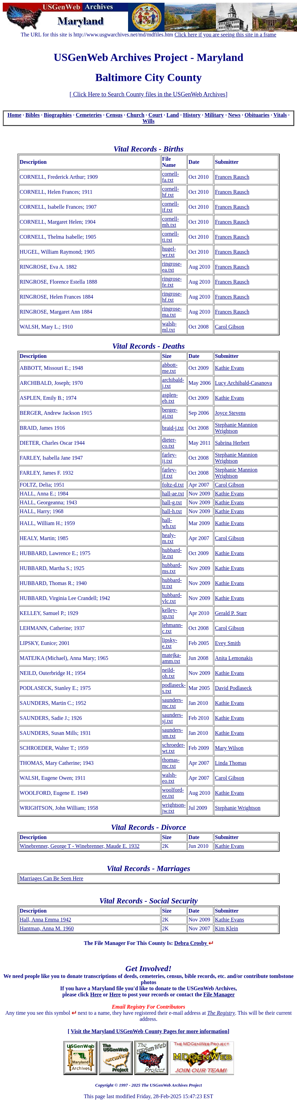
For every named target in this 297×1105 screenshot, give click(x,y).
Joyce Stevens (230, 413)
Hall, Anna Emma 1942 (45, 919)
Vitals (280, 115)
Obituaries (257, 115)
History (192, 115)
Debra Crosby (193, 943)
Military (214, 115)
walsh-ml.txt (169, 327)
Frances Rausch (232, 177)
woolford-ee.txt (173, 793)
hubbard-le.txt (172, 553)
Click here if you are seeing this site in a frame (226, 34)
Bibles (33, 115)
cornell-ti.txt (170, 237)
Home (14, 115)
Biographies (58, 115)
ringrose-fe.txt (172, 282)
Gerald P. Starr (231, 613)
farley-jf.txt (169, 473)
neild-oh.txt (168, 673)
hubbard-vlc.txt (172, 598)
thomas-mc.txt (171, 763)
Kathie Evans (229, 368)
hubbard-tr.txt (172, 583)
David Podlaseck (233, 688)
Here (95, 994)
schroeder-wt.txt (173, 748)
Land (173, 115)
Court (155, 115)
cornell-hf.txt (170, 192)
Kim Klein (226, 928)
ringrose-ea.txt (172, 267)
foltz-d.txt (173, 485)
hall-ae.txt (173, 493)
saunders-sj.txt (172, 718)
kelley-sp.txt (169, 613)
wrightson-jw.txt (174, 808)
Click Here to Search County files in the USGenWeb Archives (148, 94)
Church (135, 115)
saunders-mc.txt (172, 703)
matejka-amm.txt (171, 658)
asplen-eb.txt (170, 398)
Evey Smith (227, 643)
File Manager (219, 994)
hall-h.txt (172, 511)
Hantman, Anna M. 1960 (47, 928)
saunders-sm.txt (172, 733)
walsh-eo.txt (169, 778)
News (234, 115)
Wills (148, 121)
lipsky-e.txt (169, 643)
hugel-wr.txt (169, 252)
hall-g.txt (172, 502)
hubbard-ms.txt (172, 568)
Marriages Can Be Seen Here (51, 878)
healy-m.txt (169, 538)
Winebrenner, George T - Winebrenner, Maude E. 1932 (80, 846)
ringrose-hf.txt (172, 297)
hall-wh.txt (169, 523)
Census (114, 115)
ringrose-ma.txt (172, 312)
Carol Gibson (229, 327)
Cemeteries (88, 115)
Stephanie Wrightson (238, 808)
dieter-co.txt (169, 443)
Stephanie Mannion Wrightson (236, 428)
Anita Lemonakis (234, 658)
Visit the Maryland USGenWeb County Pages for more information (149, 1031)
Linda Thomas (231, 763)
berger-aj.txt (170, 413)
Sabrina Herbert (232, 443)
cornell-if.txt (170, 207)
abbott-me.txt (169, 368)
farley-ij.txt (169, 458)
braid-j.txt (173, 428)
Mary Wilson (229, 748)
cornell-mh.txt (170, 222)
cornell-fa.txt (170, 177)
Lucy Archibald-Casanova (243, 383)
